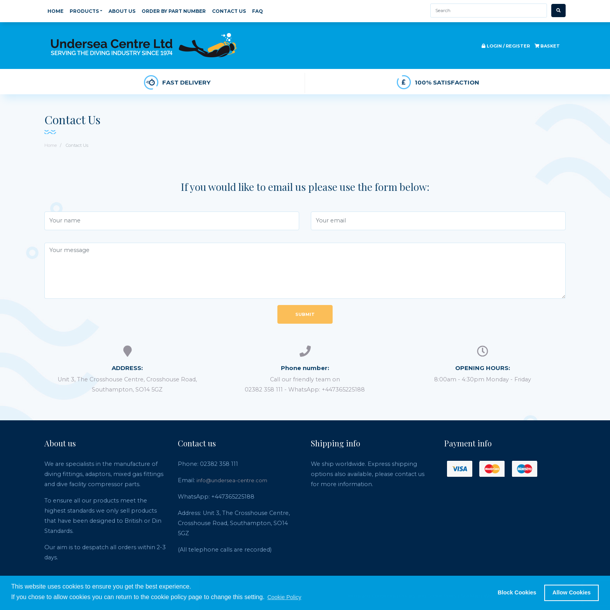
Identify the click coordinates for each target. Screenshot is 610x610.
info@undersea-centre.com (231, 480)
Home (55, 11)
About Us (122, 11)
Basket (547, 46)
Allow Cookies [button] (571, 592)
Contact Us (229, 11)
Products (86, 11)
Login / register (506, 46)
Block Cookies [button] (517, 592)
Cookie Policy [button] (284, 597)
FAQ (257, 11)
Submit (305, 314)
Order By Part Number (174, 11)
